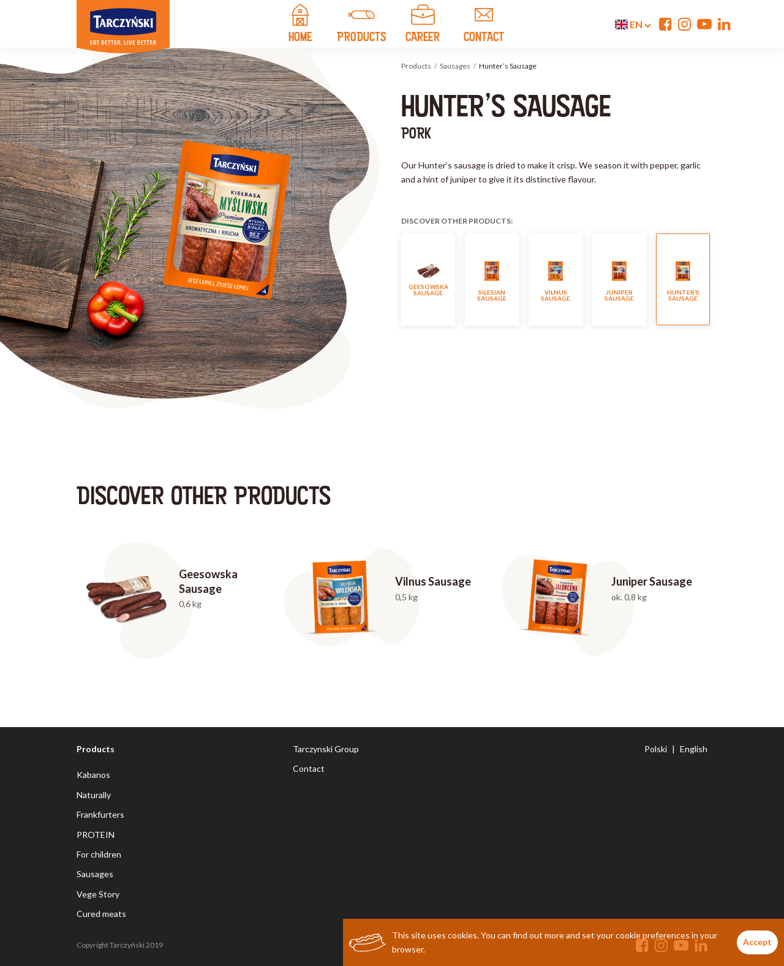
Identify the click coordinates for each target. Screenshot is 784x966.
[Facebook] (665, 24)
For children (99, 854)
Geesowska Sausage (428, 279)
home (300, 25)
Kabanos (93, 774)
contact (483, 25)
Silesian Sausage (492, 279)
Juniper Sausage (619, 279)
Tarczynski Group (326, 749)
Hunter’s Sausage (683, 279)
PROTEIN (96, 834)
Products (416, 65)
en (633, 24)
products (361, 25)
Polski (655, 749)
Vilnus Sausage (555, 279)
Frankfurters (100, 814)
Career (422, 25)
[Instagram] (684, 24)
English (693, 749)
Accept (757, 942)
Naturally (94, 795)
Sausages (455, 65)
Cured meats (101, 913)
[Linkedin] (724, 24)
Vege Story (98, 894)
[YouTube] (704, 24)
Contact (309, 768)
